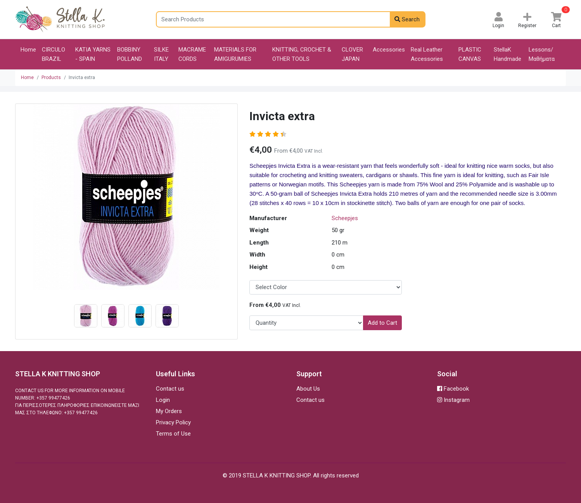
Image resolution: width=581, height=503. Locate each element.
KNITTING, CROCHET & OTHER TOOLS (301, 54)
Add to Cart (382, 322)
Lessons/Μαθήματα (542, 54)
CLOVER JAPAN (352, 54)
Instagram (453, 399)
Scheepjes (345, 218)
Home (28, 49)
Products (51, 77)
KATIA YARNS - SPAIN (93, 54)
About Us (308, 388)
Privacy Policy (173, 422)
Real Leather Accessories (427, 54)
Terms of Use (173, 433)
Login (163, 399)
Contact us (170, 388)
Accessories (389, 49)
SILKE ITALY (161, 54)
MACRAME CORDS (192, 54)
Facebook (453, 388)
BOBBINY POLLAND (129, 54)
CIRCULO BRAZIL (53, 54)
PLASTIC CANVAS (469, 54)
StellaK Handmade (507, 54)
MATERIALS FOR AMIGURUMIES (235, 54)
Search (407, 19)
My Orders (169, 411)
